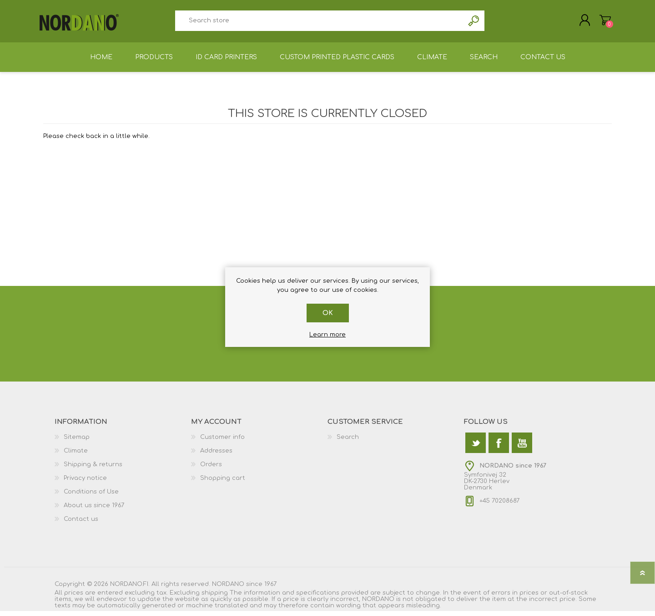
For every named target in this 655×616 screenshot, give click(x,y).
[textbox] (319, 23)
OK (327, 313)
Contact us (81, 524)
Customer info (222, 442)
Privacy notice (85, 483)
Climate (76, 456)
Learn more (327, 334)
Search (474, 23)
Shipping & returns (93, 469)
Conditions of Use (91, 497)
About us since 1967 (94, 510)
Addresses (216, 456)
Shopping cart (601, 22)
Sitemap (77, 442)
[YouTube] (522, 448)
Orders (211, 469)
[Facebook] (499, 448)
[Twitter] (475, 448)
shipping (215, 598)
